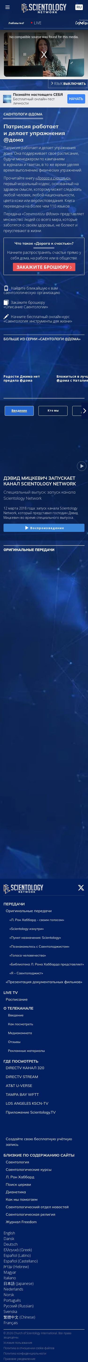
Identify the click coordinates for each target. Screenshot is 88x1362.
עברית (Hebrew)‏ (16, 1263)
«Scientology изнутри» (27, 926)
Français (11, 1320)
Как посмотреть (20, 1021)
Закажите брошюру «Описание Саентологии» (26, 304)
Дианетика (16, 1189)
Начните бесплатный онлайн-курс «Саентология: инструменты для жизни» (38, 319)
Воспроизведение (44, 528)
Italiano (10, 1275)
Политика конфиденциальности (25, 1351)
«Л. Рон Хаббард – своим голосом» (37, 917)
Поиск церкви (18, 1181)
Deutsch (11, 1241)
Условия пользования (18, 1340)
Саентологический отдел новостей (37, 1204)
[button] (84, 410)
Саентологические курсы (29, 1166)
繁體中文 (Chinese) (19, 1314)
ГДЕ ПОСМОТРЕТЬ (21, 1058)
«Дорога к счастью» (52, 178)
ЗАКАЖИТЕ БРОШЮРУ (44, 267)
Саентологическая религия (30, 1211)
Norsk (9, 1291)
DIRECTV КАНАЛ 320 (25, 1065)
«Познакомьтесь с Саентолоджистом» (39, 944)
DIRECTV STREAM (22, 1074)
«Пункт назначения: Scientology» (35, 935)
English (9, 1230)
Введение (15, 1012)
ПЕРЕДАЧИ (14, 901)
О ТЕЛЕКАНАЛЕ (18, 1005)
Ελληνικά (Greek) (18, 1247)
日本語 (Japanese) (19, 1280)
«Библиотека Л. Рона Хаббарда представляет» (47, 961)
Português (12, 1297)
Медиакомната (20, 1030)
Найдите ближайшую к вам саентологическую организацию (32, 290)
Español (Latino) (17, 1252)
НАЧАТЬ (76, 99)
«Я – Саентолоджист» (26, 970)
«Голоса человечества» (28, 952)
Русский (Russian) (19, 1303)
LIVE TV (11, 989)
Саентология (17, 1159)
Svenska (10, 1308)
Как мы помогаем (22, 1196)
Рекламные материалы (26, 1048)
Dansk (9, 1235)
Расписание (17, 996)
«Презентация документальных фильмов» (44, 979)
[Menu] (7, 7)
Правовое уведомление (19, 1356)
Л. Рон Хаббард (20, 1174)
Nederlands (13, 1286)
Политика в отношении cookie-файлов (29, 1345)
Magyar (10, 1269)
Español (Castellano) (21, 1258)
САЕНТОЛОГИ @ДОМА (23, 114)
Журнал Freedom (21, 1219)
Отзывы (14, 1039)
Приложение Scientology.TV (31, 1109)
